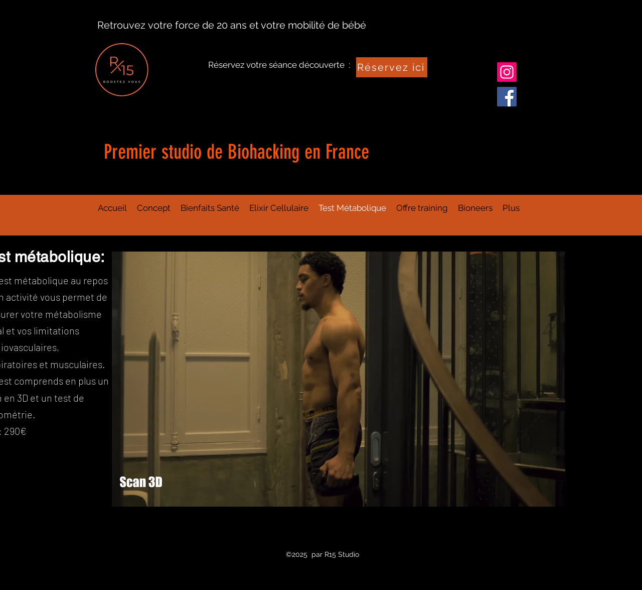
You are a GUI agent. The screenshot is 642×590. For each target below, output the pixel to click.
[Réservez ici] (391, 67)
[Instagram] (507, 72)
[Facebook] (507, 96)
